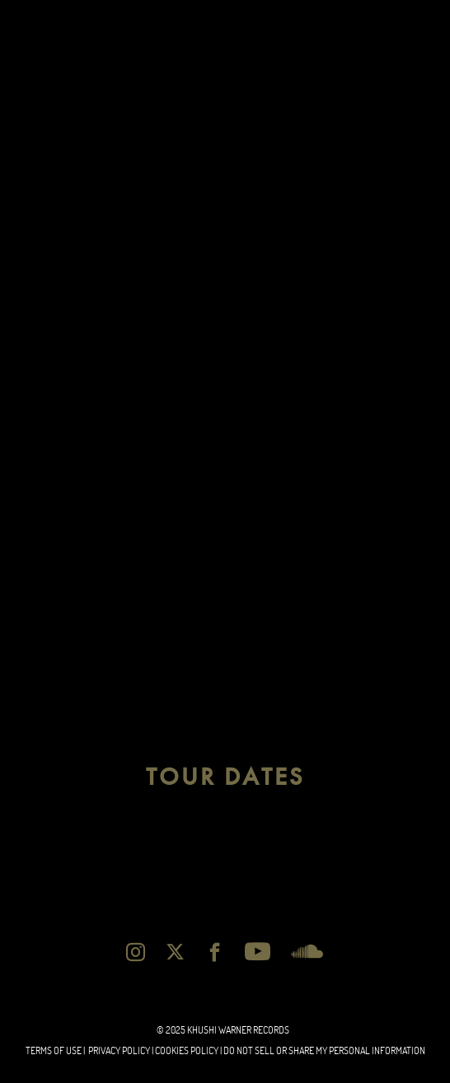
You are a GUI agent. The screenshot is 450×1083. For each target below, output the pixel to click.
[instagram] (135, 951)
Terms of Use (54, 1050)
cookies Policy (186, 1050)
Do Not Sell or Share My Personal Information (324, 1050)
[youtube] (257, 951)
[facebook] (214, 951)
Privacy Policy (119, 1050)
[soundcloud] (307, 951)
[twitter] (175, 951)
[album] (225, 225)
